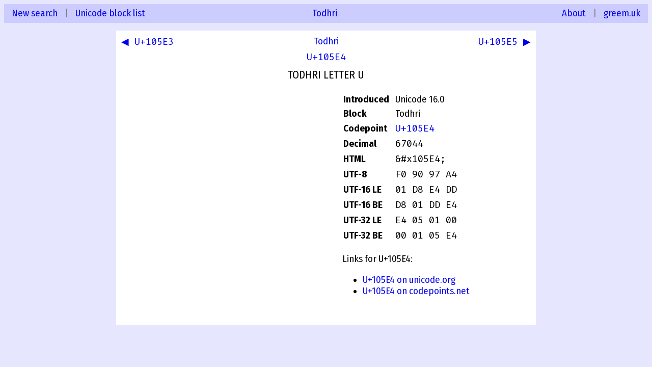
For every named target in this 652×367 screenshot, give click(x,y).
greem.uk (622, 13)
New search (35, 13)
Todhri (324, 13)
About (574, 13)
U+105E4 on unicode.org (409, 279)
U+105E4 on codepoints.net (416, 291)
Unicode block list (110, 13)
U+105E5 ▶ (503, 43)
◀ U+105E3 (149, 43)
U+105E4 (326, 57)
